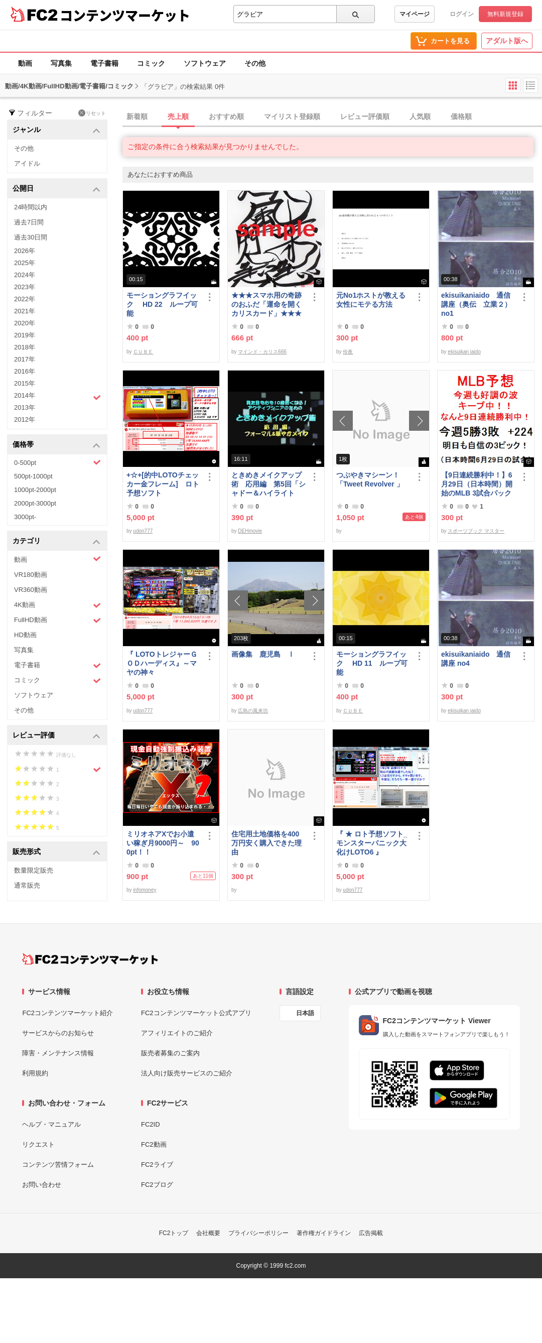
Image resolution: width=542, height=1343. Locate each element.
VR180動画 (30, 574)
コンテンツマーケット (125, 15)
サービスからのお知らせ (58, 1033)
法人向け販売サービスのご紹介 (186, 1073)
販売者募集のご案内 (170, 1053)
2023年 (24, 287)
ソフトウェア (205, 63)
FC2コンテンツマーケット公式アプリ (196, 1013)
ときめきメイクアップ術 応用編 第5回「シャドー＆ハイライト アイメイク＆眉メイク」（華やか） (268, 484)
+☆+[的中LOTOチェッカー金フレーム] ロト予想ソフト (162, 484)
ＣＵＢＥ (143, 351)
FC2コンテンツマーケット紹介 (67, 1013)
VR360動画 (30, 589)
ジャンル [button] (56, 130)
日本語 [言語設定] (305, 1013)
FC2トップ (174, 1233)
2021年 (24, 311)
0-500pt (57, 462)
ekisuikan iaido (464, 351)
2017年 (24, 359)
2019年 (24, 335)
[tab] (332, 117)
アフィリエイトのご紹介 (177, 1033)
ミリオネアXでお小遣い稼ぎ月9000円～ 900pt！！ (162, 843)
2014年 (57, 397)
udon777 (143, 531)
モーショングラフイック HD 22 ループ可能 (162, 304)
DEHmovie (250, 531)
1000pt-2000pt (35, 490)
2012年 (24, 419)
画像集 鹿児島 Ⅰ (263, 654)
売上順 (178, 116)
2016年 (24, 371)
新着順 (137, 116)
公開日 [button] (56, 189)
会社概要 (208, 1233)
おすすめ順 (226, 116)
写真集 (61, 63)
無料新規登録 (505, 14)
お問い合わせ (41, 1184)
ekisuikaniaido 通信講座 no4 (475, 658)
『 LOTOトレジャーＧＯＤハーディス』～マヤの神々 (161, 663)
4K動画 (57, 605)
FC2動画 (154, 1144)
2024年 (24, 275)
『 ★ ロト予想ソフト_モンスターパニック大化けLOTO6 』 (372, 843)
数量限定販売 (33, 870)
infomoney (144, 890)
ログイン (462, 14)
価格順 (461, 116)
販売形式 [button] (56, 852)
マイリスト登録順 (292, 116)
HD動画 (25, 635)
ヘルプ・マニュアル (51, 1124)
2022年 (24, 299)
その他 (254, 63)
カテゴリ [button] (56, 541)
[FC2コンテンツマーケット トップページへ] (90, 959)
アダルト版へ (507, 41)
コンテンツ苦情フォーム (58, 1164)
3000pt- (25, 517)
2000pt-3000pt (35, 503)
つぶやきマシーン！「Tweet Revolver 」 (369, 479)
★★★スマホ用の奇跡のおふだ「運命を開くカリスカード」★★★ (266, 304)
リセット (92, 112)
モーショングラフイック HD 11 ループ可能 (372, 663)
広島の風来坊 (253, 710)
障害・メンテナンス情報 (58, 1053)
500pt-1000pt (33, 476)
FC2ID (150, 1124)
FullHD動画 (57, 620)
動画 (25, 63)
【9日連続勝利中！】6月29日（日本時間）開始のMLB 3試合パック (476, 484)
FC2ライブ (157, 1164)
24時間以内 (30, 207)
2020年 (24, 323)
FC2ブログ (157, 1184)
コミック (151, 63)
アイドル (27, 163)
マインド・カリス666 (262, 351)
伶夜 (348, 351)
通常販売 (27, 885)
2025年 (24, 263)
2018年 (24, 347)
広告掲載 (371, 1233)
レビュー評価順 (364, 116)
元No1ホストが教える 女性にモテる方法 (373, 299)
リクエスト (38, 1144)
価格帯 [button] (56, 445)
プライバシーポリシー (258, 1233)
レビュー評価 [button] (56, 736)
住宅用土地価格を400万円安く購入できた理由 (266, 843)
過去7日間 (29, 222)
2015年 (24, 383)
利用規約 (35, 1073)
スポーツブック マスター (476, 531)
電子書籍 (104, 63)
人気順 (420, 116)
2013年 (24, 407)
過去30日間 (30, 237)
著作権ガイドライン (324, 1233)
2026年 (24, 251)
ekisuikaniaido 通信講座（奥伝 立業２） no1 (476, 304)
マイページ (414, 14)
